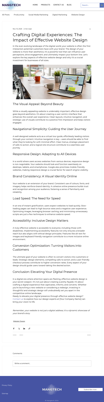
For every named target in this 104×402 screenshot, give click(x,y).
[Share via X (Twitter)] (19, 329)
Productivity (19, 15)
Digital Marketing (59, 15)
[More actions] (90, 29)
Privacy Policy (7, 385)
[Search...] (88, 5)
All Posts (6, 15)
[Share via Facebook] (14, 329)
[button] (90, 389)
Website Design (78, 15)
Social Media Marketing (38, 15)
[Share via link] (29, 329)
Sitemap (5, 393)
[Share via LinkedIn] (24, 329)
